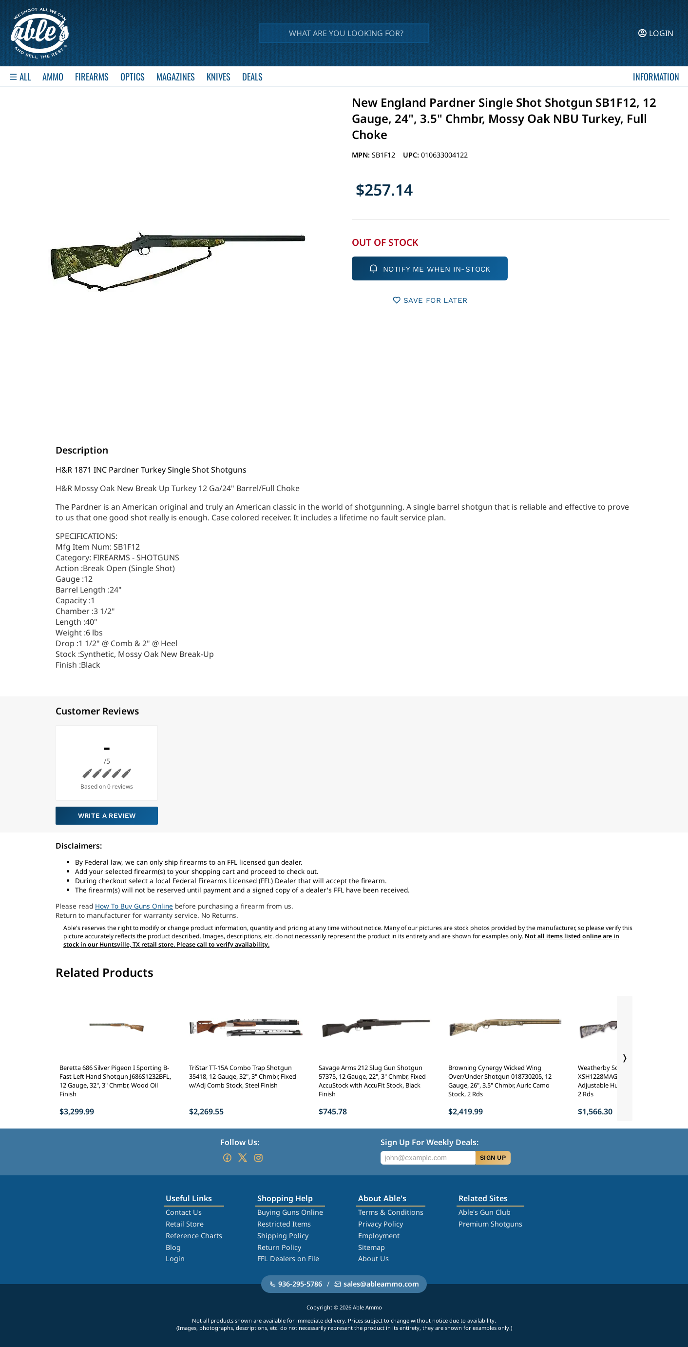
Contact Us (184, 1212)
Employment (379, 1235)
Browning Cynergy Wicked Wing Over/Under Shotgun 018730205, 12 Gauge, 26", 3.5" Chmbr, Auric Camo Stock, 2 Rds (500, 1080)
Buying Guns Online (290, 1212)
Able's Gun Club (485, 1212)
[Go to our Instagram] (258, 1157)
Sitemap (371, 1247)
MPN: (362, 154)
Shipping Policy (282, 1235)
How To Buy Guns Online (134, 906)
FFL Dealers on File (288, 1258)
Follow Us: (239, 1142)
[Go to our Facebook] (227, 1157)
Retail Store (185, 1223)
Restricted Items (284, 1223)
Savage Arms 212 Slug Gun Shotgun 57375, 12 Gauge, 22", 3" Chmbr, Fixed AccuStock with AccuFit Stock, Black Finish (372, 1080)
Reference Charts (194, 1235)
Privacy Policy (380, 1223)
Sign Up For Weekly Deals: (429, 1142)
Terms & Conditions (390, 1212)
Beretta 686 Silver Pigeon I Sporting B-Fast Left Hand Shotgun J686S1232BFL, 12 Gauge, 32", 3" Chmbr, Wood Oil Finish (115, 1080)
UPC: (412, 154)
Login (175, 1258)
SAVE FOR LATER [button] (430, 300)
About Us (373, 1258)
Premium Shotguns (490, 1223)
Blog (173, 1247)
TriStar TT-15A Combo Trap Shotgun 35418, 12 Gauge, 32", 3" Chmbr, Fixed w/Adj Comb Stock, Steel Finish (242, 1076)
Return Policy (279, 1247)
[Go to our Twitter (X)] (242, 1157)
